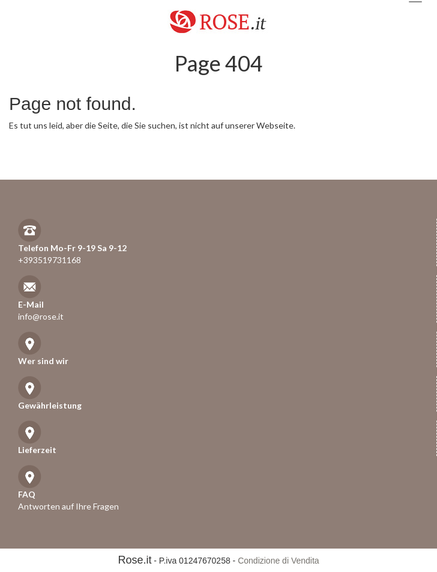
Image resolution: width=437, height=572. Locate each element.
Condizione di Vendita (278, 560)
